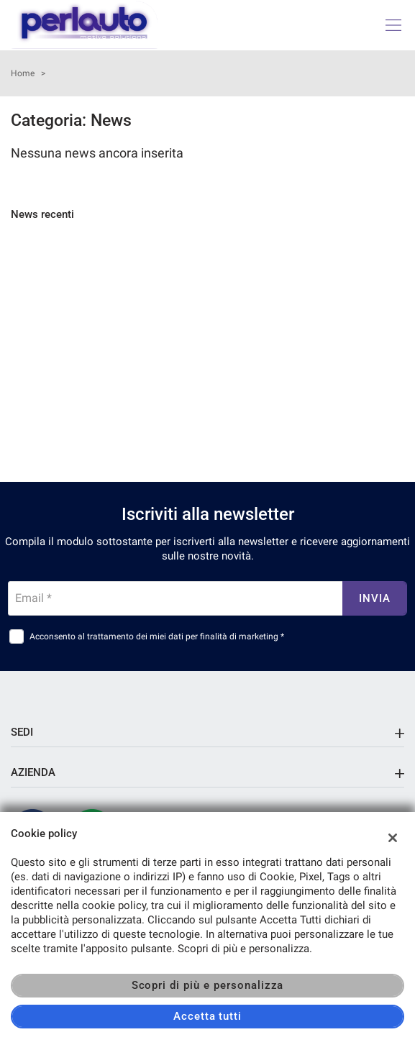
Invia (375, 598)
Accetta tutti (207, 1016)
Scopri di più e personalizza (208, 985)
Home (23, 73)
